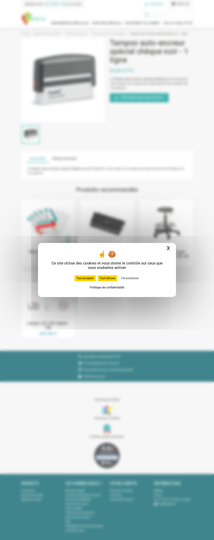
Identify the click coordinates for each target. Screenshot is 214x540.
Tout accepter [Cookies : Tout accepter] (85, 278)
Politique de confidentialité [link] (107, 287)
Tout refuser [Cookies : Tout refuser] (107, 278)
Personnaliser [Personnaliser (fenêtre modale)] (130, 278)
